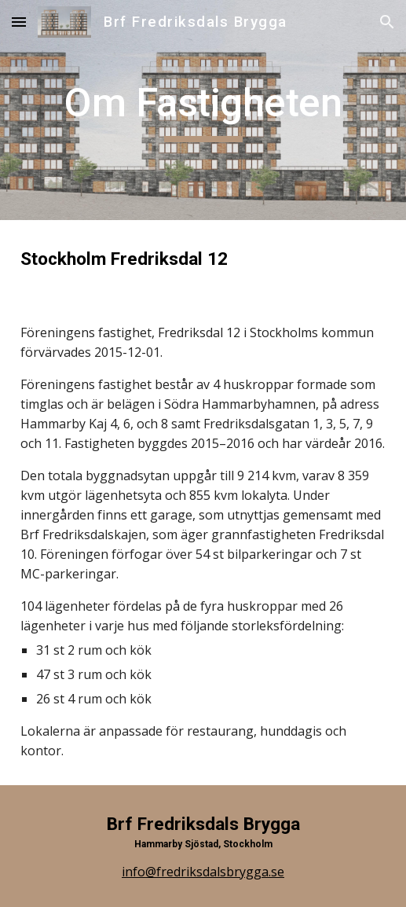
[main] (203, 110)
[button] (19, 21)
